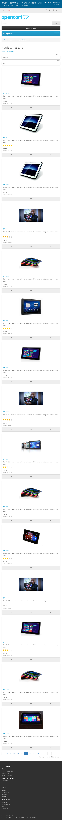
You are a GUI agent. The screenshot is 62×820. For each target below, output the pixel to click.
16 (38, 754)
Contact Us (5, 781)
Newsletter (5, 808)
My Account (5, 802)
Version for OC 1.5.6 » (56, 3)
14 (30, 754)
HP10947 (6, 320)
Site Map (4, 785)
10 (14, 754)
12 (22, 754)
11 (18, 754)
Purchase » (47, 2)
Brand (11, 40)
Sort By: (58, 54)
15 (34, 754)
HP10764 (6, 93)
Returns (4, 783)
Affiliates (4, 795)
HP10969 (6, 412)
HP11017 (6, 642)
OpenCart (12, 816)
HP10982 (6, 506)
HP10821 (6, 229)
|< (3, 754)
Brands (4, 790)
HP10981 (6, 459)
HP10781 (6, 137)
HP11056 (6, 734)
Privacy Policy (5, 773)
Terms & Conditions (7, 775)
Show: (58, 60)
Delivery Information (7, 771)
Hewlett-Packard (22, 40)
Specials (4, 797)
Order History (6, 804)
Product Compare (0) (8, 51)
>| (49, 754)
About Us (4, 769)
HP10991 (6, 551)
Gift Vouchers (5, 792)
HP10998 (6, 598)
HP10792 (6, 185)
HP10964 (6, 368)
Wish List (4, 806)
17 (42, 754)
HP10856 (6, 276)
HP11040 (6, 689)
